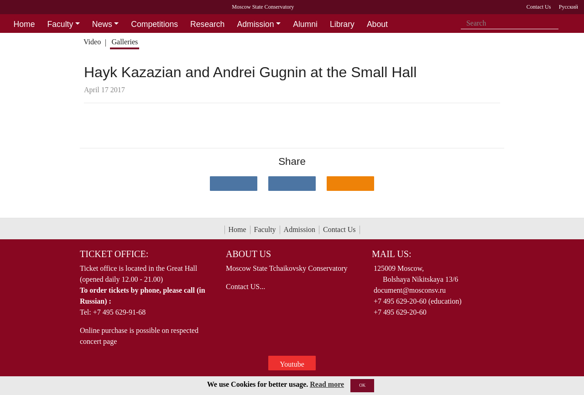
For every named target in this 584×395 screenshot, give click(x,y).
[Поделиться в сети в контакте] (233, 183)
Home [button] (24, 24)
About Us (248, 254)
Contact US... (245, 286)
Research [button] (207, 24)
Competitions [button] (154, 24)
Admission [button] (255, 24)
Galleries (124, 42)
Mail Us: (391, 254)
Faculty (265, 229)
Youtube (292, 364)
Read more (327, 384)
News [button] (102, 24)
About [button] (377, 24)
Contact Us (339, 229)
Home (237, 229)
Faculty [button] (60, 24)
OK (362, 385)
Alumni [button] (305, 24)
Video (92, 42)
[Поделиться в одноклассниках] (350, 183)
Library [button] (342, 24)
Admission (299, 229)
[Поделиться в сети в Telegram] (292, 183)
